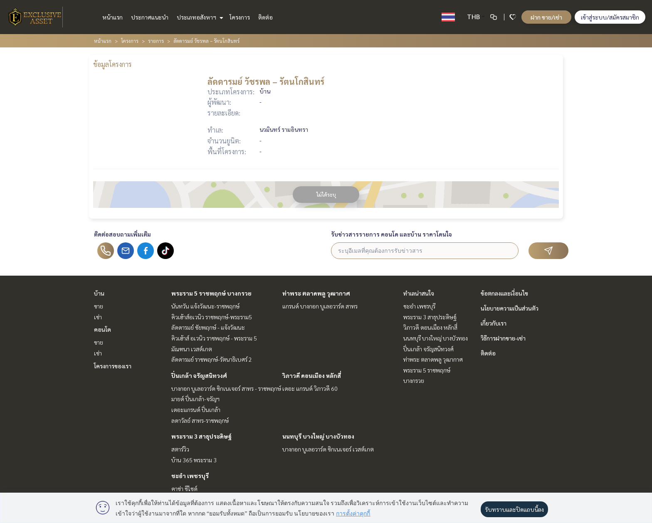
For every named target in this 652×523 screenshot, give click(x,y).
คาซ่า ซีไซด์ (184, 488)
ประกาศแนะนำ (149, 17)
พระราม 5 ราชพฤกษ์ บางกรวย (211, 293)
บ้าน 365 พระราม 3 (194, 460)
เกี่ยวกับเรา (493, 323)
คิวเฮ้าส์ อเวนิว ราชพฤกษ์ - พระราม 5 (214, 338)
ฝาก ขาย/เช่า (546, 17)
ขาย (98, 306)
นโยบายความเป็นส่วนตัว (509, 308)
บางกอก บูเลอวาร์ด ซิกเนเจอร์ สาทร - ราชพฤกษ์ (226, 388)
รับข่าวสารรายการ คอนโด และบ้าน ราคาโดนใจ (391, 234)
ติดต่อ (265, 17)
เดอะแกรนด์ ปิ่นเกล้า (195, 409)
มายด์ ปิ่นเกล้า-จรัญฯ (195, 398)
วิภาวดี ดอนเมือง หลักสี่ (311, 375)
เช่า (98, 317)
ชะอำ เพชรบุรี (190, 475)
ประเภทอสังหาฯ (199, 17)
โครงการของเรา (112, 366)
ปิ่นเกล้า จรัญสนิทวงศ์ (199, 375)
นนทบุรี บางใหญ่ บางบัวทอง (318, 436)
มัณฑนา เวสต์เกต (191, 349)
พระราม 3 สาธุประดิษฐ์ (201, 436)
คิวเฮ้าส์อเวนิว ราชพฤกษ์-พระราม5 (211, 317)
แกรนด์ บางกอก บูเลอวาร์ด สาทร (320, 306)
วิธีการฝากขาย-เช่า (503, 338)
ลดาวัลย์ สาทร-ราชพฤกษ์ (200, 420)
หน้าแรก (112, 17)
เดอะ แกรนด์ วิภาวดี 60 (310, 388)
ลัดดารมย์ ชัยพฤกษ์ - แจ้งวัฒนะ (208, 327)
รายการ (156, 40)
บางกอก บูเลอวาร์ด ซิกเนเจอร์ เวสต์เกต (328, 449)
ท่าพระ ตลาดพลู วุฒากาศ (316, 293)
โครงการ (240, 17)
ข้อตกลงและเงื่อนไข (504, 293)
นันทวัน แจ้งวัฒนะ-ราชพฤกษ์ (205, 306)
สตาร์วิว (180, 449)
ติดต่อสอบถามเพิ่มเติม (122, 234)
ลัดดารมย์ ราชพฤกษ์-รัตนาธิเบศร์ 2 (211, 359)
